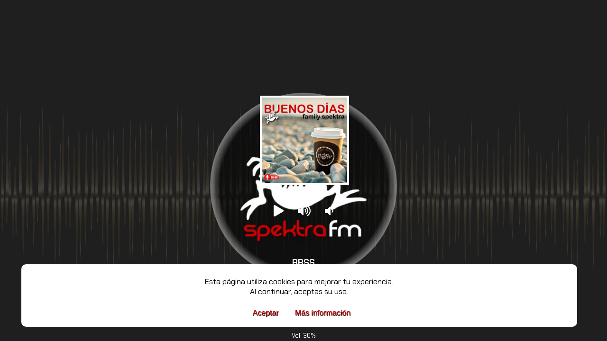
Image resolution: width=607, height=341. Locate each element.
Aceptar (266, 313)
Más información (322, 313)
